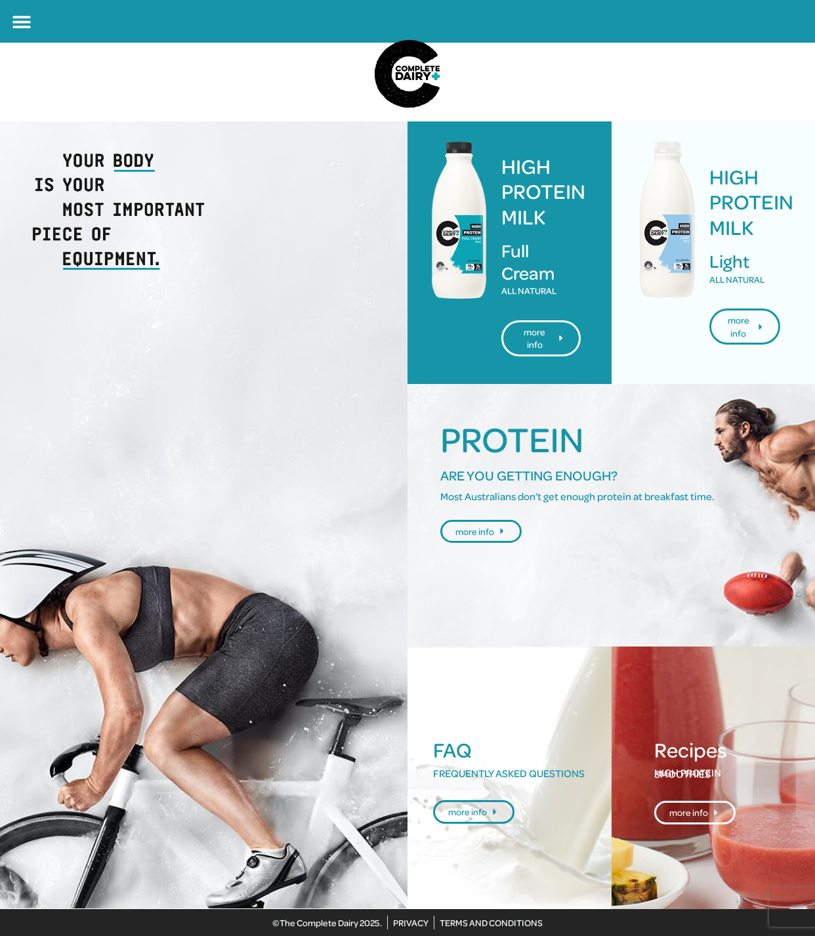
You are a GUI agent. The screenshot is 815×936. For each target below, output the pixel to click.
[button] (21, 21)
